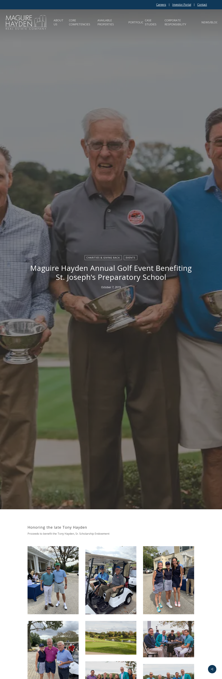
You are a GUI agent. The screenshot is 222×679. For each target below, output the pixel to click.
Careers (161, 4)
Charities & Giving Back (103, 257)
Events (130, 257)
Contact (202, 4)
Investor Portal (181, 4)
